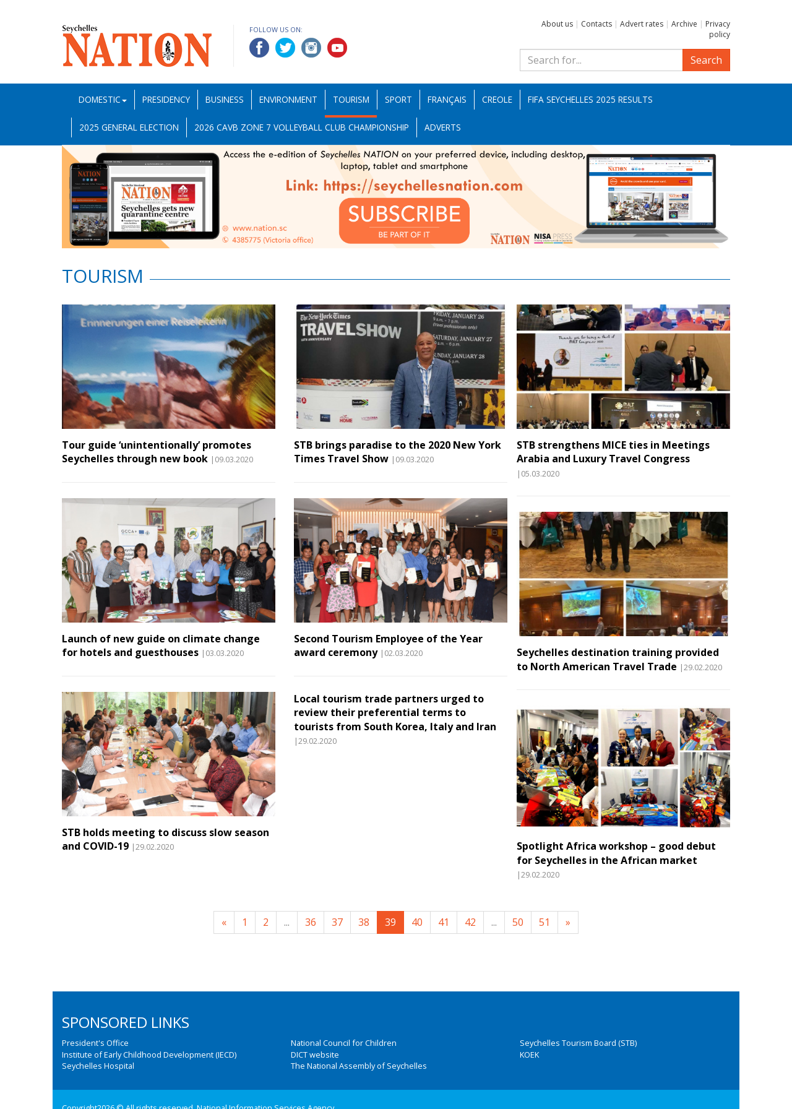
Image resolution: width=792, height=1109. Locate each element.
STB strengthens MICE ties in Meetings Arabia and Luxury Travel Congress (613, 451)
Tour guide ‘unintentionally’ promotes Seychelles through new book (156, 451)
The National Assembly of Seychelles (359, 1065)
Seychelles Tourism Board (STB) (578, 1042)
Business (224, 99)
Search (706, 60)
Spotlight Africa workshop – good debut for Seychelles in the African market (616, 852)
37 (337, 922)
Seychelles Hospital (98, 1065)
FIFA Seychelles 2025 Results (590, 99)
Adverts (442, 127)
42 (470, 922)
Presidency (166, 99)
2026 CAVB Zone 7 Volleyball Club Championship (301, 127)
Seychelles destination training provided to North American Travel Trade (618, 659)
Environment (288, 99)
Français (447, 99)
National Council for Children (344, 1042)
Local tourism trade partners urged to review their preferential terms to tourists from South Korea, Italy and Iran (395, 712)
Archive (684, 24)
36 (310, 922)
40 (417, 922)
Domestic (103, 99)
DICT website (315, 1054)
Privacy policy (717, 29)
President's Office (95, 1042)
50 (517, 922)
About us (557, 24)
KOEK (529, 1054)
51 (544, 922)
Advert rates (641, 24)
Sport (398, 99)
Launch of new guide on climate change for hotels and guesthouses (161, 645)
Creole (497, 99)
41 (443, 922)
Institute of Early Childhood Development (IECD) (149, 1054)
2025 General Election (129, 127)
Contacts (596, 24)
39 (390, 922)
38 (363, 922)
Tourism (351, 99)
